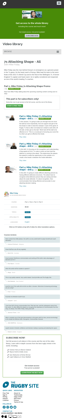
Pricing (5, 397)
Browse (8, 51)
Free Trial (6, 393)
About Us (17, 393)
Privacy (16, 400)
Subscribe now (32, 36)
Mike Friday (14, 193)
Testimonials (17, 395)
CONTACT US (7, 411)
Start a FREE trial (14, 106)
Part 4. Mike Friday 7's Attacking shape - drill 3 (35, 168)
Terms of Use (17, 402)
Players (5, 398)
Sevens (27, 212)
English (27, 222)
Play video (22, 137)
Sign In (5, 395)
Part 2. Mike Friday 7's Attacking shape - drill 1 (35, 117)
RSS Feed (17, 398)
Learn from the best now (32, 373)
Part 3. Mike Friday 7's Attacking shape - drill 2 (35, 144)
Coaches (6, 400)
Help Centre (17, 397)
